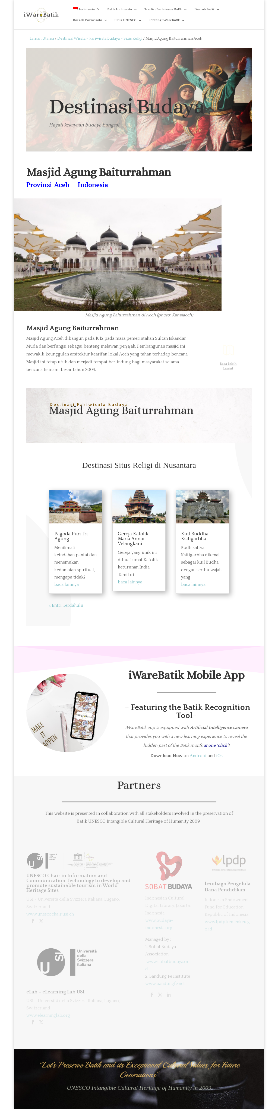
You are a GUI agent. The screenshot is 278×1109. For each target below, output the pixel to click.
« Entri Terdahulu (66, 605)
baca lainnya (66, 584)
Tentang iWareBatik (164, 20)
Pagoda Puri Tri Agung (71, 536)
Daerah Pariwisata (87, 20)
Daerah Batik (204, 9)
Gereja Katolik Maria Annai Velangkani (133, 538)
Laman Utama (42, 38)
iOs (219, 755)
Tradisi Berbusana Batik (163, 9)
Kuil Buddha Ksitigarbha (194, 536)
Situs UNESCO (126, 20)
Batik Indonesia (119, 9)
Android (198, 755)
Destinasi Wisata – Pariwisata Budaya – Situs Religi (99, 38)
